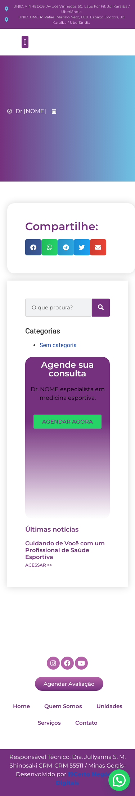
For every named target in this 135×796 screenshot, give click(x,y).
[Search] (101, 308)
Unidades (109, 706)
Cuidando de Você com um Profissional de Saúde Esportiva (65, 550)
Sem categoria (58, 345)
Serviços (49, 722)
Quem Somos (63, 706)
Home (21, 706)
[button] (25, 42)
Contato (86, 722)
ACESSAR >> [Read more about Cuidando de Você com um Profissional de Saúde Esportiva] (38, 565)
